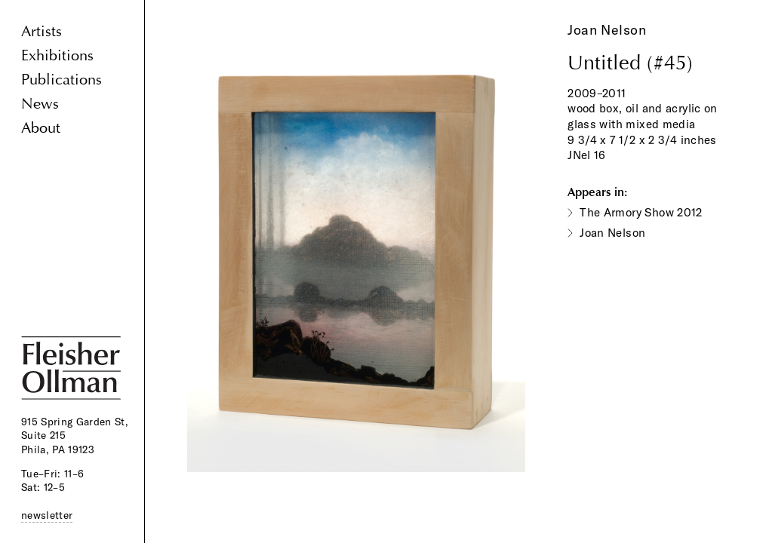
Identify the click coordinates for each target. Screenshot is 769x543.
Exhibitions (57, 55)
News (40, 103)
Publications (61, 79)
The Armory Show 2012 (641, 212)
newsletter (46, 515)
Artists (41, 31)
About (40, 127)
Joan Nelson (607, 29)
